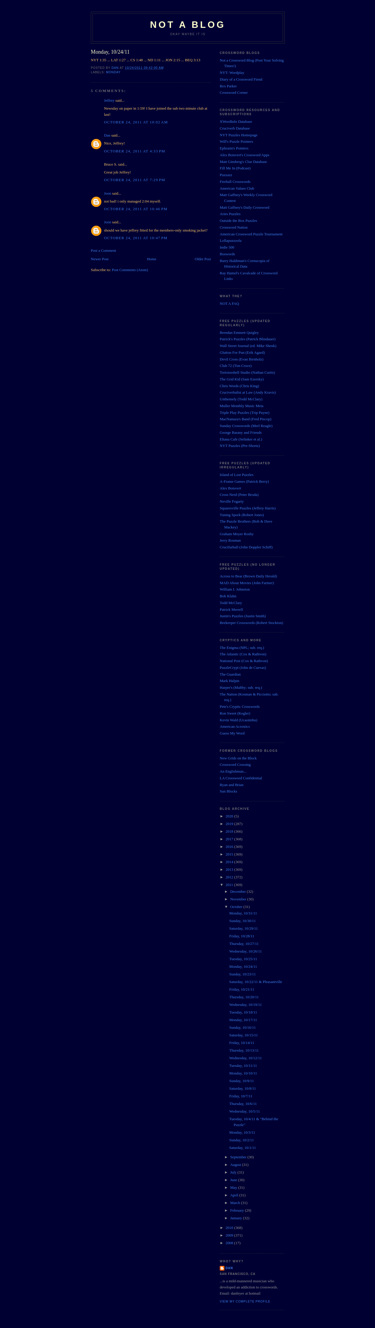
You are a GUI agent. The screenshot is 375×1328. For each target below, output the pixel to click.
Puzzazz (226, 175)
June (234, 1180)
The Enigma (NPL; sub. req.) (242, 647)
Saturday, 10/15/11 (243, 1035)
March (235, 1203)
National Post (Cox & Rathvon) (244, 661)
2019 (230, 824)
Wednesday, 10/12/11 (245, 1058)
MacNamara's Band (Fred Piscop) (245, 419)
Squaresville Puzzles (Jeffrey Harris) (248, 508)
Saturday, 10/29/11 (243, 928)
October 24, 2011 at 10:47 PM (136, 238)
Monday (113, 72)
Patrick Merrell (231, 609)
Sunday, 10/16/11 (242, 1027)
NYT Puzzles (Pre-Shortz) (240, 445)
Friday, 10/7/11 (240, 1096)
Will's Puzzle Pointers (236, 141)
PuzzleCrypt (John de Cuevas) (243, 667)
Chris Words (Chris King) (239, 386)
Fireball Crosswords (235, 181)
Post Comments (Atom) (130, 270)
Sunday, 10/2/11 (241, 1140)
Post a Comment (103, 250)
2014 (230, 862)
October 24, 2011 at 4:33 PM (134, 151)
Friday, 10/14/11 (241, 1042)
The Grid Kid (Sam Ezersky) (242, 379)
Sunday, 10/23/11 (242, 974)
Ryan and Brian (231, 785)
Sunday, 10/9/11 (241, 1081)
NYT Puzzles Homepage (239, 135)
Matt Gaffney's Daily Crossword (244, 207)
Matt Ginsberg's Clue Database (243, 161)
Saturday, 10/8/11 (242, 1088)
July (234, 1172)
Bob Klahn (228, 596)
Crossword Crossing (235, 764)
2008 (230, 1243)
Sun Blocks (228, 791)
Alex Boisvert (230, 488)
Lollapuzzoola (230, 240)
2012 (230, 877)
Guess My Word (232, 733)
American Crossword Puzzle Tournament (251, 234)
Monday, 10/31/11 (243, 913)
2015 (230, 854)
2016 (230, 846)
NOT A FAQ (229, 303)
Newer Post (99, 259)
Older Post (203, 259)
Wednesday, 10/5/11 (244, 1111)
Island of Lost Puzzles (236, 474)
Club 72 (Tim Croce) (236, 365)
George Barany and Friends (241, 432)
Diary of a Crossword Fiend (241, 79)
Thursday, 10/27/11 (244, 943)
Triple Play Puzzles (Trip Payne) (244, 412)
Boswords (227, 254)
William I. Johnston (235, 589)
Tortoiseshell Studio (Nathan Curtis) (247, 372)
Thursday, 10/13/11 (244, 1050)
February (237, 1210)
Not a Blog (188, 25)
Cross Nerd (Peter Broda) (239, 494)
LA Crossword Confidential (241, 778)
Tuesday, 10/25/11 (243, 959)
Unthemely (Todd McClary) (241, 399)
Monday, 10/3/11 (242, 1132)
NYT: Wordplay (232, 72)
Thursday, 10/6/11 (243, 1103)
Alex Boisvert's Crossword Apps (245, 155)
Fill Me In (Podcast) (235, 168)
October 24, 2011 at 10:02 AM (136, 122)
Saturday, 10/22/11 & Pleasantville (255, 982)
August (236, 1164)
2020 (230, 816)
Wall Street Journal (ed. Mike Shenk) (248, 346)
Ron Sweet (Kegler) (235, 713)
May (234, 1187)
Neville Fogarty (232, 501)
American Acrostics (235, 726)
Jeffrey (109, 100)
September (239, 1157)
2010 (230, 1227)
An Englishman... (233, 771)
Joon (107, 193)
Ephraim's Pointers (234, 148)
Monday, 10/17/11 (243, 1020)
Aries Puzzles (230, 214)
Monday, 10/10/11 (243, 1073)
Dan (107, 135)
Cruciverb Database (235, 128)
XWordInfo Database (236, 121)
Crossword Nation (234, 227)
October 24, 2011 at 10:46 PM (136, 209)
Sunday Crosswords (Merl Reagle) (246, 426)
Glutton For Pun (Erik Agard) (242, 352)
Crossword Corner (234, 92)
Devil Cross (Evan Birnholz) (241, 359)
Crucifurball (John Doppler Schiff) (246, 547)
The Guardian (230, 674)
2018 (230, 831)
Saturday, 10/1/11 (242, 1147)
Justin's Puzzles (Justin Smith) (243, 616)
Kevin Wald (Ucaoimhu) (238, 720)
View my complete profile (245, 1301)
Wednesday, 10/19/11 (245, 1004)
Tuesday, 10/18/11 (243, 1012)
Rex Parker (228, 86)
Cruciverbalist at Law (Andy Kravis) (248, 392)
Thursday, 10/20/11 (244, 997)
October (236, 906)
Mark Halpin (229, 681)
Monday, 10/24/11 (243, 966)
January (236, 1218)
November (238, 899)
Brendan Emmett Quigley (239, 332)
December (238, 891)
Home (151, 259)
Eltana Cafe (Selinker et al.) (241, 439)
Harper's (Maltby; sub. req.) (241, 687)
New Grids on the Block (238, 758)
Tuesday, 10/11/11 (243, 1065)
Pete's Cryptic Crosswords (240, 706)
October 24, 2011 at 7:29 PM (134, 180)
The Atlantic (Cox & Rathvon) (243, 654)
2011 (230, 885)
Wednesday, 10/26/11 (245, 951)
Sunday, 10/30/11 (242, 921)
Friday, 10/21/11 (241, 989)
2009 (230, 1235)
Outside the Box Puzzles (238, 220)
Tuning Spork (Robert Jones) (242, 515)
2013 (230, 869)
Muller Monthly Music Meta (241, 406)
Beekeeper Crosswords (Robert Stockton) (251, 622)
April (234, 1195)
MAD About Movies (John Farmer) (247, 583)
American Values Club (237, 188)
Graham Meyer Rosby (237, 534)
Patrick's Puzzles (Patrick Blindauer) (247, 339)
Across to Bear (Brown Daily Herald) (248, 576)
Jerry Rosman (230, 540)
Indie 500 (227, 247)
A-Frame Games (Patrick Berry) (244, 481)
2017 (230, 839)
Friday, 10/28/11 (241, 936)
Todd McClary (231, 603)
